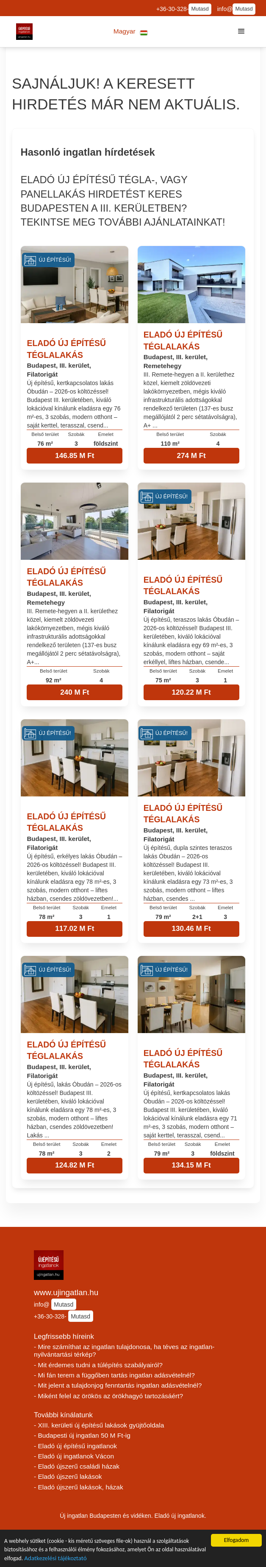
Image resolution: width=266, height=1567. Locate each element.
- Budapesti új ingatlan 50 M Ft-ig (82, 1435)
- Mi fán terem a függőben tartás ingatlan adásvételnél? (114, 1375)
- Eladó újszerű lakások (68, 1476)
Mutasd (199, 9)
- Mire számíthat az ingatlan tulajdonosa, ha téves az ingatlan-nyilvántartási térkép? (124, 1350)
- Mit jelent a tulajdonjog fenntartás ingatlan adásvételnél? (118, 1385)
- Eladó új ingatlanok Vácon (74, 1456)
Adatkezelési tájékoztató (55, 1559)
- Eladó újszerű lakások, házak (78, 1487)
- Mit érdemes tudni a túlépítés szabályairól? (98, 1365)
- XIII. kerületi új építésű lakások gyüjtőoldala (99, 1425)
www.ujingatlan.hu (66, 1292)
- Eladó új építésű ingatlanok (75, 1446)
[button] (130, 32)
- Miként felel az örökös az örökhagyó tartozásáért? (108, 1395)
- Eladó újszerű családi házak (76, 1466)
